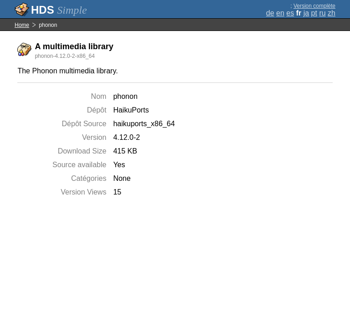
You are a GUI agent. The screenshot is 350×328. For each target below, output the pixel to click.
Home (22, 25)
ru (322, 13)
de (270, 13)
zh (331, 13)
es (290, 13)
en (280, 13)
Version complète (314, 6)
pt (314, 13)
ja (306, 13)
